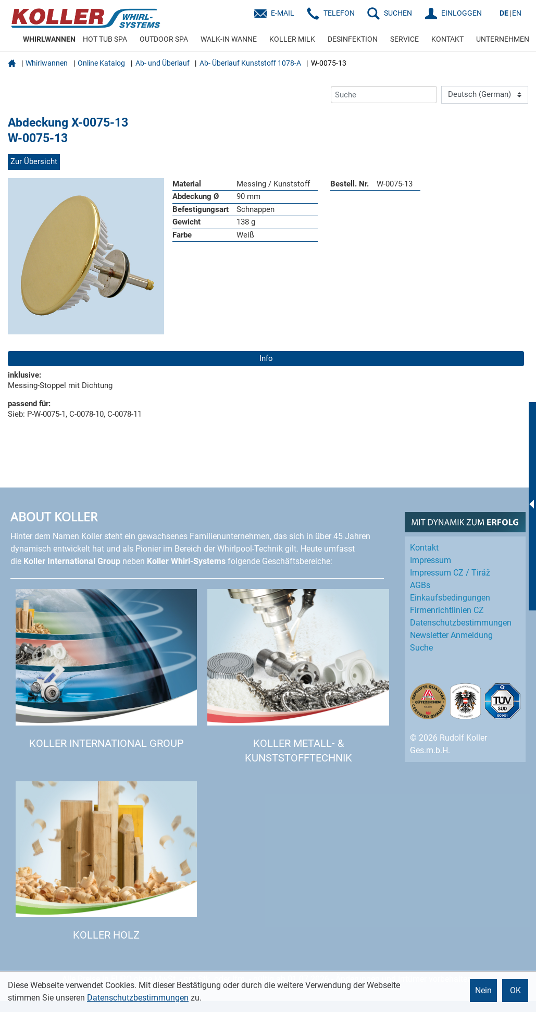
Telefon (339, 13)
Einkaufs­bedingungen (450, 598)
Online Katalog (101, 63)
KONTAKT (447, 39)
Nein (483, 990)
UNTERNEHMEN (502, 39)
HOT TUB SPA (105, 39)
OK (515, 990)
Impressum (430, 560)
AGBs (420, 585)
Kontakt (424, 548)
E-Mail (282, 13)
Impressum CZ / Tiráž (450, 573)
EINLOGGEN (461, 13)
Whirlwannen (47, 63)
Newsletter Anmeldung (451, 635)
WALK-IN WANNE (229, 39)
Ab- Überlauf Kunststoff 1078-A (250, 63)
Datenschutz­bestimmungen (461, 623)
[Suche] (384, 94)
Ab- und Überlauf (162, 63)
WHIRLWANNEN (49, 39)
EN (516, 13)
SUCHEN (398, 13)
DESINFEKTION (353, 39)
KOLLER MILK (292, 39)
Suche (421, 648)
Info (266, 358)
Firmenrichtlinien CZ (447, 610)
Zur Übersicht (33, 161)
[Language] (484, 95)
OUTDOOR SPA (164, 39)
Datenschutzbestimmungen (138, 998)
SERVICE (404, 39)
